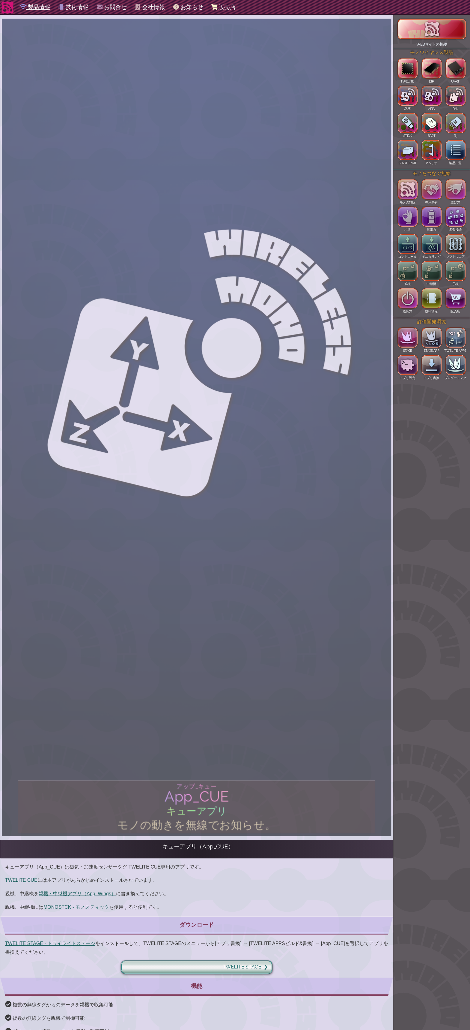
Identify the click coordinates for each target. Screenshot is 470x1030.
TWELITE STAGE (241, 967)
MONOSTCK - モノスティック (76, 907)
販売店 (223, 7)
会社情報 (149, 7)
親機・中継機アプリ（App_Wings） (77, 893)
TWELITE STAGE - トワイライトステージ (50, 943)
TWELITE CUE (21, 880)
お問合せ (111, 7)
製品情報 (34, 7)
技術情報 (73, 7)
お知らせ (187, 7)
